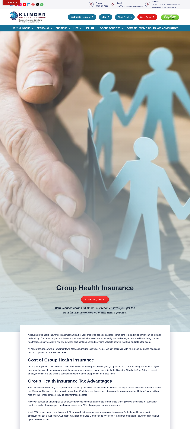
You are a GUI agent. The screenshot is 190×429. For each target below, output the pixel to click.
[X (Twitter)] (37, 4)
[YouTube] (24, 4)
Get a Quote (147, 17)
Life (78, 28)
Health (91, 28)
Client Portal (125, 17)
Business (63, 28)
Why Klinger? (23, 28)
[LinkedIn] (28, 4)
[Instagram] (20, 4)
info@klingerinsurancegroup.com (130, 6)
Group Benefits (112, 28)
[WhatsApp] (41, 4)
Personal (44, 28)
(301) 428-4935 (102, 6)
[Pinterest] (33, 4)
